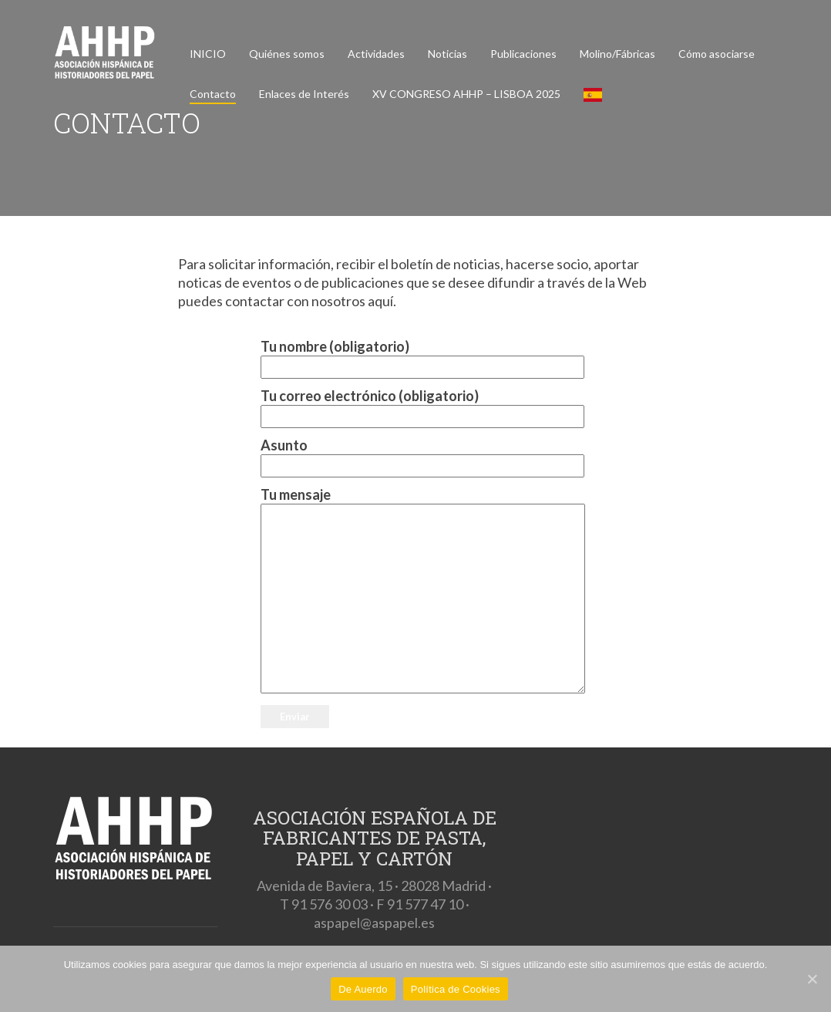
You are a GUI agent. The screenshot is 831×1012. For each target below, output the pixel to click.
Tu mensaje (415, 591)
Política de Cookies (455, 989)
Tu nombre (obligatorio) (415, 357)
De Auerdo (363, 989)
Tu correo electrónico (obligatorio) (415, 406)
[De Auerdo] (811, 979)
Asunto (415, 455)
